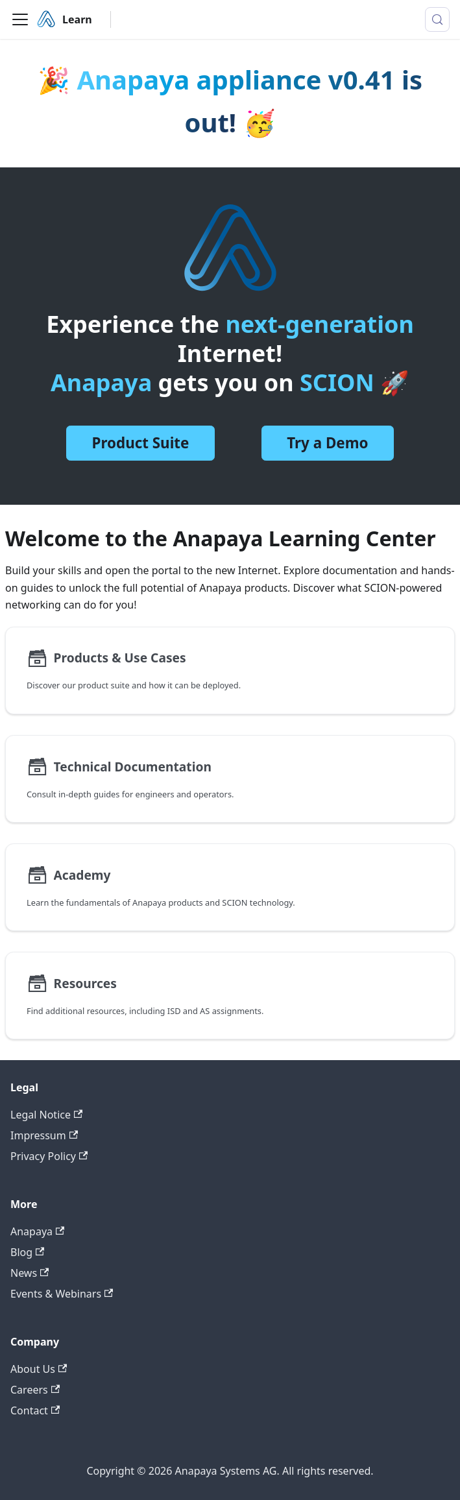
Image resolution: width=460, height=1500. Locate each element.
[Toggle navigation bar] (20, 19)
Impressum (44, 1135)
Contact (35, 1410)
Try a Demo (327, 443)
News (29, 1273)
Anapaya (37, 1231)
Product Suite (140, 443)
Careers (35, 1390)
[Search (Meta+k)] (437, 19)
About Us (38, 1369)
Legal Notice (46, 1114)
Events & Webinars (61, 1294)
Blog (27, 1252)
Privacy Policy (49, 1156)
